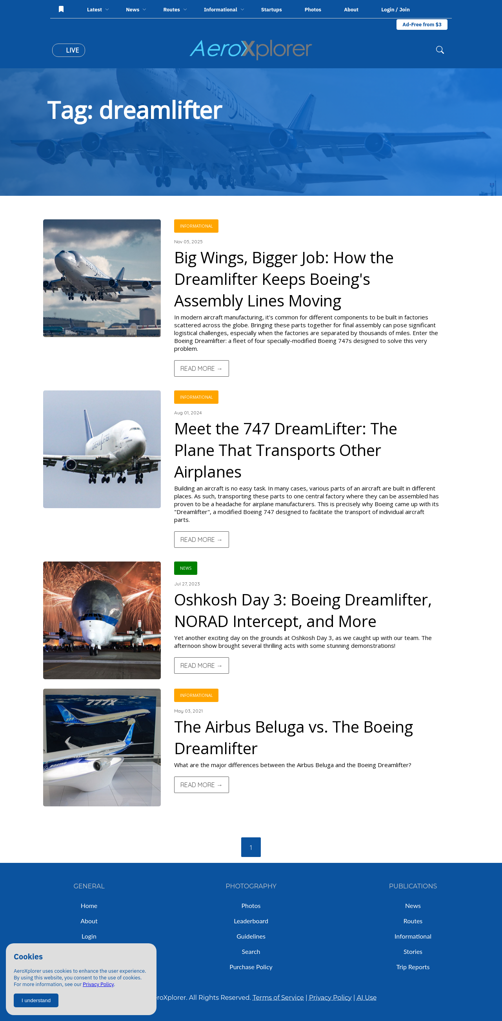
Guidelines (251, 936)
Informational (413, 936)
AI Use (367, 997)
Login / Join (395, 9)
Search (251, 951)
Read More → (201, 368)
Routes (413, 920)
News (413, 905)
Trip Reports (413, 966)
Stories (413, 951)
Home (89, 905)
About (351, 9)
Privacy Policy (98, 984)
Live (68, 50)
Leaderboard (251, 920)
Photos (313, 9)
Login (89, 936)
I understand (36, 1000)
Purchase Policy (251, 966)
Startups (271, 9)
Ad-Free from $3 (422, 24)
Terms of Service (278, 997)
